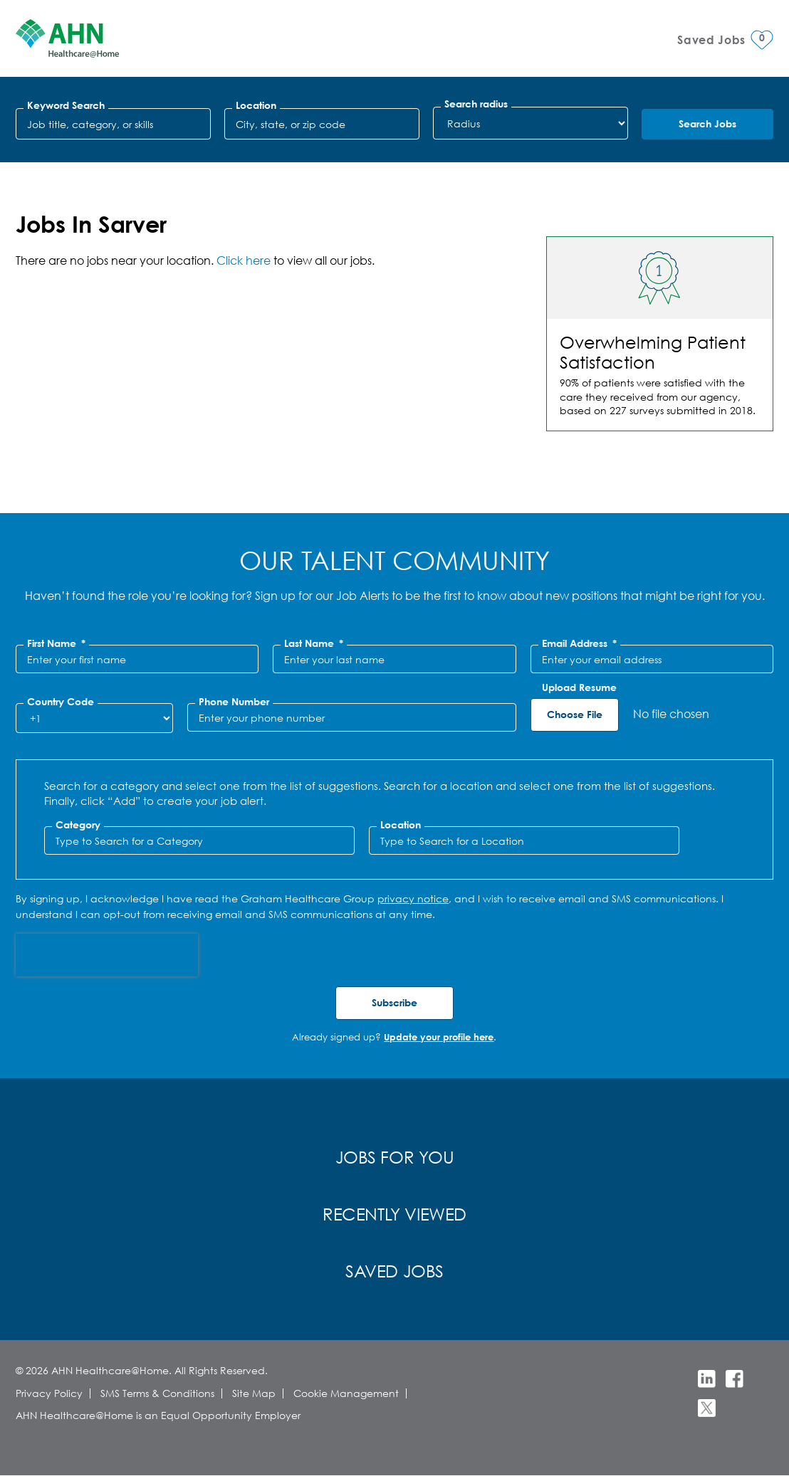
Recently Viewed (394, 1213)
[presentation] (107, 955)
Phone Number (234, 701)
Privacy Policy (49, 1393)
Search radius (476, 104)
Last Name (313, 643)
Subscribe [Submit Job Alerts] (394, 1002)
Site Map (254, 1393)
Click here (243, 260)
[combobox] (321, 123)
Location (256, 105)
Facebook (734, 1379)
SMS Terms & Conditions (157, 1393)
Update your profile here (438, 1037)
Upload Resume (579, 687)
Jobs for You (394, 1156)
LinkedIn (707, 1379)
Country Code (60, 701)
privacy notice (413, 898)
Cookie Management (346, 1393)
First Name (56, 643)
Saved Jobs (394, 1270)
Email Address (579, 643)
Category (78, 825)
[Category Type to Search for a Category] (199, 840)
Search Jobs (707, 123)
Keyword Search (66, 105)
